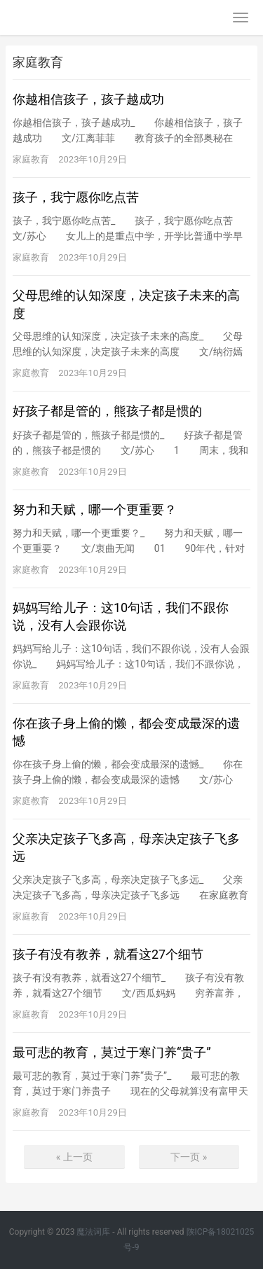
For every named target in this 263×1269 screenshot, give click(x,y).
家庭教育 (31, 159)
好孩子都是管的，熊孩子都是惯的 (107, 410)
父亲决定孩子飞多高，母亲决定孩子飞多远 (126, 847)
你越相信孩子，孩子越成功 (88, 99)
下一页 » (188, 1157)
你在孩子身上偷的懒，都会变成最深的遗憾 (126, 732)
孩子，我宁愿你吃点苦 (76, 197)
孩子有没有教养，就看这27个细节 (108, 954)
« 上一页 (74, 1157)
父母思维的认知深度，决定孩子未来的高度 (126, 304)
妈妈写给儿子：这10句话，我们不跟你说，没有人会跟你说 (121, 616)
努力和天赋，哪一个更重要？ (95, 509)
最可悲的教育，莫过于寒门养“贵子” (112, 1052)
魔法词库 (93, 1232)
